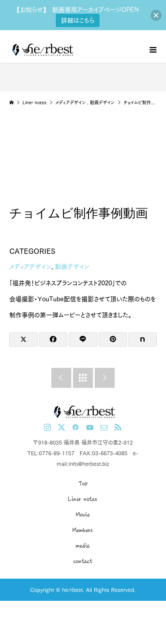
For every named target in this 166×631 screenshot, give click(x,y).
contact (83, 561)
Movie (83, 515)
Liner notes (82, 499)
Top (83, 484)
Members (83, 530)
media (83, 546)
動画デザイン (72, 267)
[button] (156, 15)
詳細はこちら (77, 20)
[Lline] (83, 339)
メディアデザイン (30, 267)
